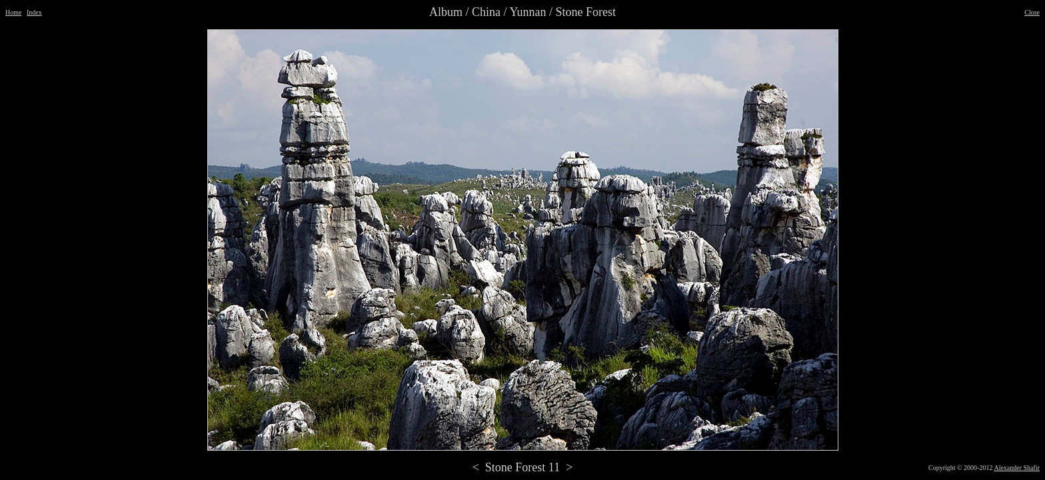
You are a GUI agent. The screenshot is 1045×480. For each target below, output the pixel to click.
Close (1032, 12)
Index (34, 12)
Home (13, 12)
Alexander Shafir (1017, 467)
